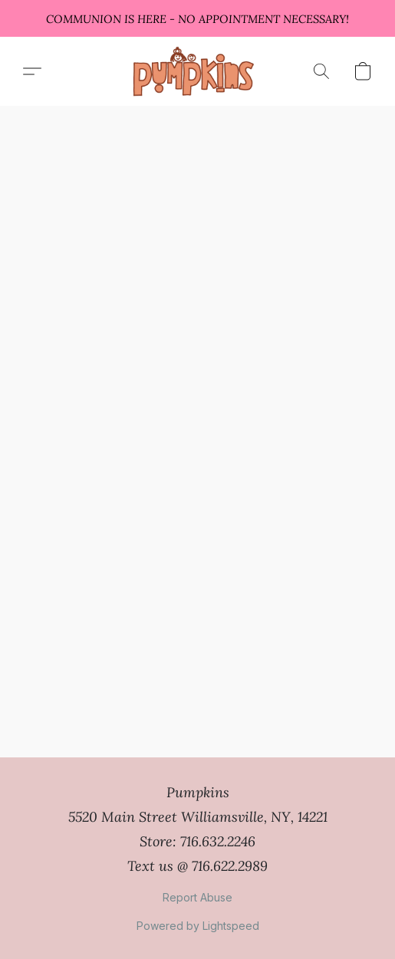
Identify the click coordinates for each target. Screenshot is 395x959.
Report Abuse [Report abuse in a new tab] (197, 897)
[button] (197, 71)
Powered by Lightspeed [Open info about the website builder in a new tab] (198, 925)
